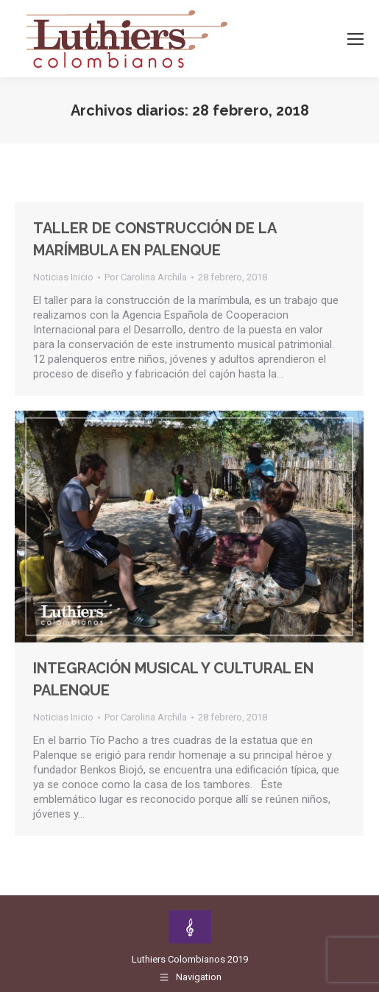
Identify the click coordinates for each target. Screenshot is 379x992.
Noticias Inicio (63, 277)
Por (146, 277)
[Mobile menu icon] (355, 39)
